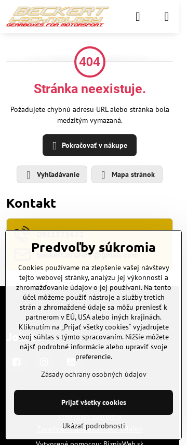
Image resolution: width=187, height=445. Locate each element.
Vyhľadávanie (51, 175)
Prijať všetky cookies (93, 402)
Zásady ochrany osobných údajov (93, 374)
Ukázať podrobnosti (93, 425)
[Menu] (166, 16)
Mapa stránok (126, 175)
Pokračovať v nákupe (88, 146)
